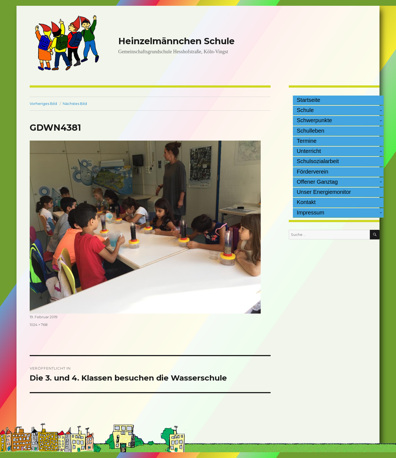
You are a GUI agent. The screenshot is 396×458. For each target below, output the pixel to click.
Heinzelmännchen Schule (176, 41)
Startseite (308, 100)
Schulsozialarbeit (318, 161)
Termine (307, 141)
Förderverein (312, 172)
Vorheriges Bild (43, 103)
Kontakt (306, 202)
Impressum (310, 213)
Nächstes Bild (75, 103)
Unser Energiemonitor (324, 192)
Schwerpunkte (314, 120)
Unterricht (309, 151)
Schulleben (310, 131)
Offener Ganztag (317, 182)
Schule (305, 110)
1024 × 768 (39, 324)
